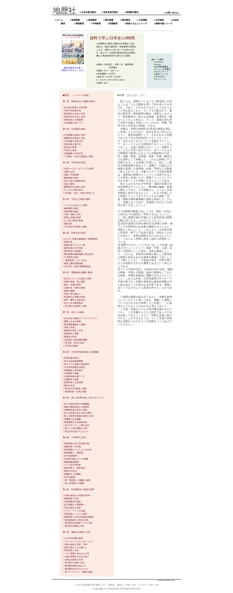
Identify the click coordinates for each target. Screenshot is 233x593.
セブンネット (161, 71)
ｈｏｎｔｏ (160, 79)
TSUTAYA (159, 76)
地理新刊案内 (131, 12)
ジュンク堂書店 (162, 69)
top (53, 3)
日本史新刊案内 (87, 12)
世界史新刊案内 (109, 12)
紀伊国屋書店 (161, 66)
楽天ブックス (161, 74)
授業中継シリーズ (162, 23)
